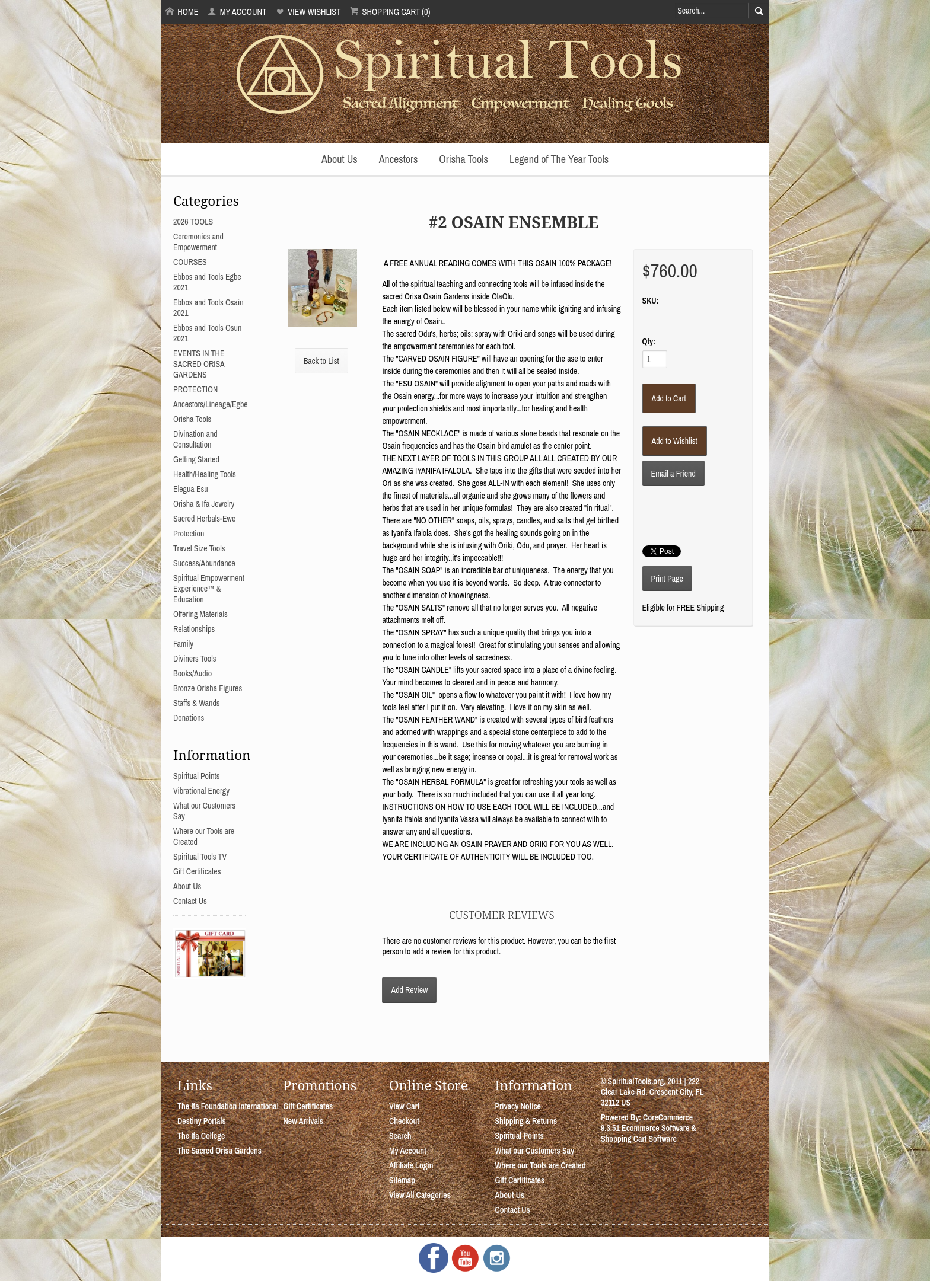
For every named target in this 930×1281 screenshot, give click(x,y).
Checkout (404, 1121)
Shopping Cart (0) (390, 11)
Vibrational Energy (201, 790)
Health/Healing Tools (204, 474)
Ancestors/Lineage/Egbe (210, 404)
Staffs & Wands (196, 703)
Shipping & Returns (526, 1121)
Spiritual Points (196, 776)
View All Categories (420, 1195)
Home (182, 11)
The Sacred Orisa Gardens (219, 1150)
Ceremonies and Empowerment (198, 242)
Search (400, 1135)
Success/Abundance (204, 563)
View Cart (404, 1106)
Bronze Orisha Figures (207, 688)
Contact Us (190, 901)
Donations (188, 718)
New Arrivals (303, 1121)
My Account (237, 11)
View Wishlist (308, 11)
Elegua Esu (190, 489)
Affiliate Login (411, 1165)
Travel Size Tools (199, 548)
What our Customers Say (534, 1150)
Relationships (194, 629)
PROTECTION (195, 389)
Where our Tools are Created (540, 1165)
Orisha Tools (463, 159)
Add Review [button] (409, 990)
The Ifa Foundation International (228, 1106)
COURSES (190, 262)
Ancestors (398, 159)
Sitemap (402, 1180)
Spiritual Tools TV (200, 856)
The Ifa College (201, 1135)
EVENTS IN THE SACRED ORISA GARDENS (199, 364)
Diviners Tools (194, 658)
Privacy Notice (518, 1106)
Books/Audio (192, 673)
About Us (339, 159)
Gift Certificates (197, 871)
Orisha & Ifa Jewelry (203, 504)
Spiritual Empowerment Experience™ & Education (208, 589)
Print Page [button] (667, 578)
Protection (188, 533)
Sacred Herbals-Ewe (204, 518)
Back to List (321, 361)
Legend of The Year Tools (559, 159)
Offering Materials (200, 614)
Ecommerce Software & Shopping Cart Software (648, 1133)
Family (183, 643)
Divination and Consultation (195, 439)
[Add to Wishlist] (674, 441)
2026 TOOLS (193, 221)
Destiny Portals (201, 1121)
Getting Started (196, 459)
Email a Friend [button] (673, 473)
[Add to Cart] (669, 398)
